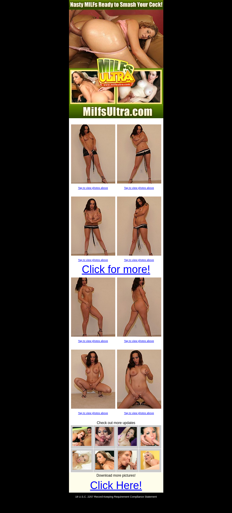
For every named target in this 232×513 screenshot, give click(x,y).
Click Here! (116, 485)
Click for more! (116, 269)
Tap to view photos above (93, 187)
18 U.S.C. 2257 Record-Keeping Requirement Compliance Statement (116, 496)
